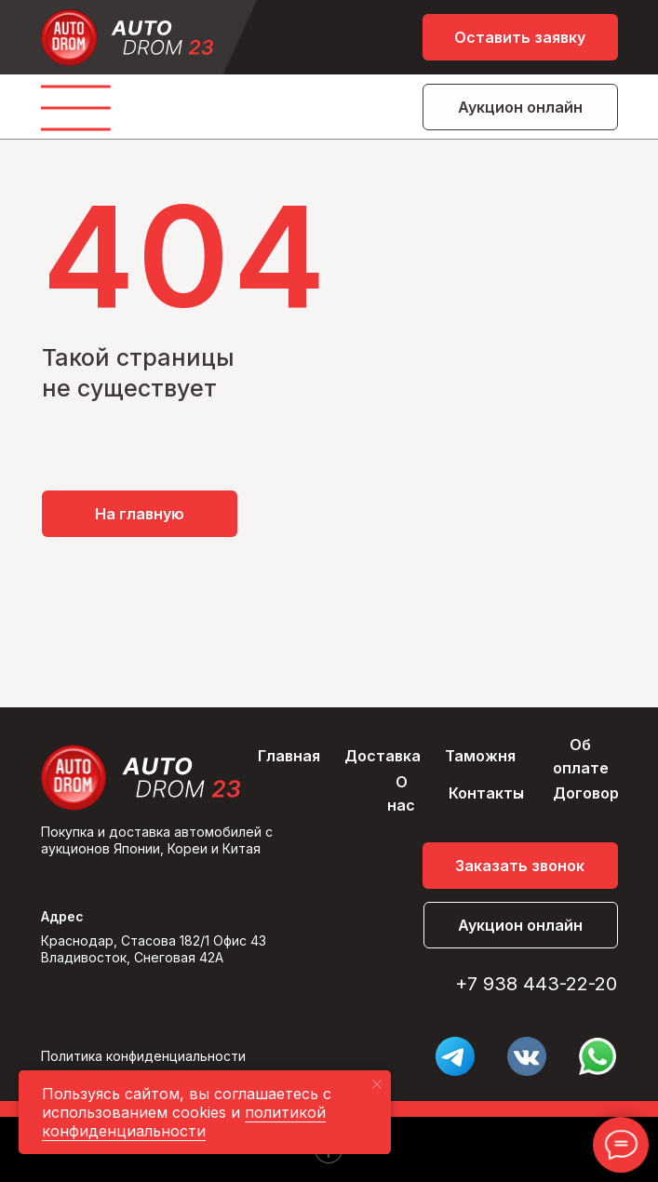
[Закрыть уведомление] (377, 1084)
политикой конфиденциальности (184, 1121)
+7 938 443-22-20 (536, 984)
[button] (520, 37)
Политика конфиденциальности (143, 1056)
